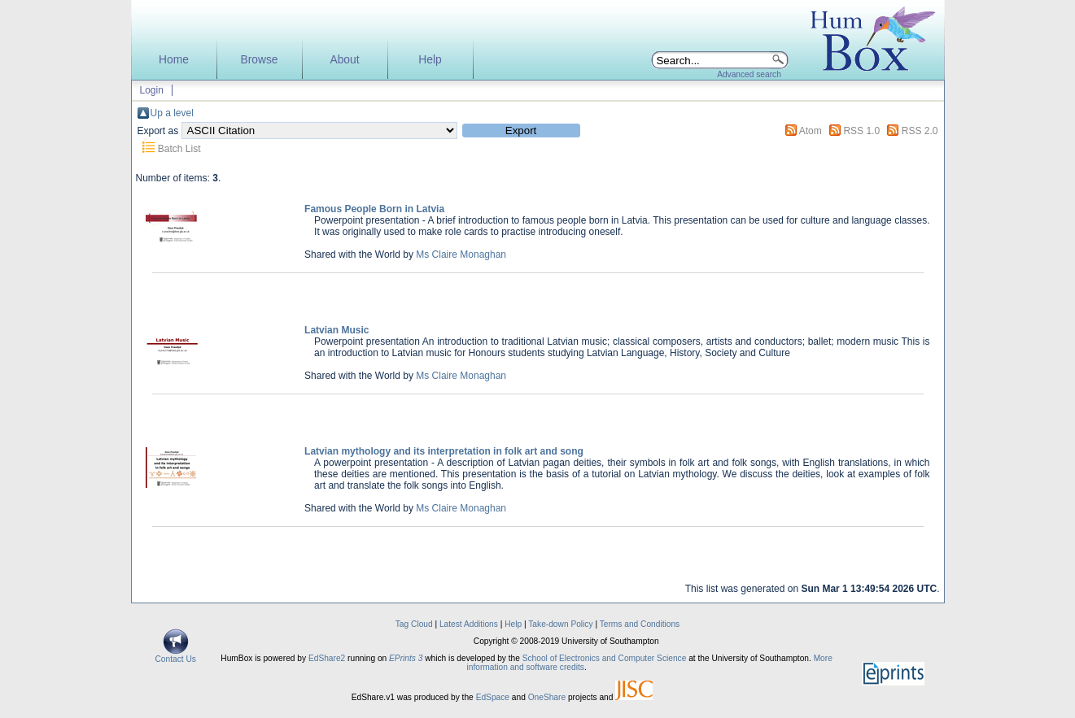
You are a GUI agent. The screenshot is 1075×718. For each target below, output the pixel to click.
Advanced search (749, 74)
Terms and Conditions (640, 624)
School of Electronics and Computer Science (604, 658)
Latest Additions (468, 624)
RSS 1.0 (861, 131)
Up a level (172, 113)
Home (174, 60)
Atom (810, 131)
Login (152, 90)
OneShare (547, 697)
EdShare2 (326, 658)
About (344, 60)
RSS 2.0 (920, 131)
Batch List (179, 148)
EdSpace (492, 697)
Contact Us (175, 655)
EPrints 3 (405, 658)
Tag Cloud (414, 624)
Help (429, 60)
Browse (258, 60)
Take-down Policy (560, 624)
